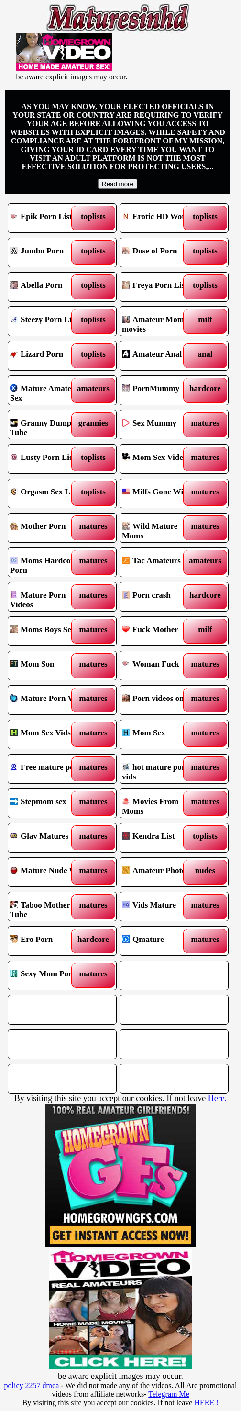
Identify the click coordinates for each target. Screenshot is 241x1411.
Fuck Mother (161, 631)
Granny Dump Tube (49, 424)
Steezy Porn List (49, 321)
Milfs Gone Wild (161, 493)
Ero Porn (49, 941)
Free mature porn (49, 768)
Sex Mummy (161, 424)
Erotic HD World (161, 218)
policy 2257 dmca (31, 1385)
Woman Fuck (161, 665)
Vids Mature (161, 906)
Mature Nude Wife (49, 872)
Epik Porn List (49, 218)
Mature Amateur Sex (49, 390)
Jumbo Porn (49, 252)
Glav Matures (49, 837)
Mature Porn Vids (49, 700)
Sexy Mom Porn (49, 975)
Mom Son (49, 665)
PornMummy (161, 390)
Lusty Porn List (49, 459)
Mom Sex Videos (161, 459)
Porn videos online (161, 700)
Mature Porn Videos (49, 596)
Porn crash (161, 596)
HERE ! (206, 1403)
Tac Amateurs (161, 562)
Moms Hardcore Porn (49, 562)
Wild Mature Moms (161, 527)
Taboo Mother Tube (49, 906)
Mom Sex (161, 734)
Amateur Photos (161, 872)
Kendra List (161, 837)
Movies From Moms (161, 803)
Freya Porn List (161, 286)
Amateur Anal (161, 355)
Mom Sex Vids (49, 734)
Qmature (161, 941)
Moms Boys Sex (49, 631)
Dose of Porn (161, 252)
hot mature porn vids (161, 768)
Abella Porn (49, 286)
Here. (217, 1098)
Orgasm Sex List (49, 493)
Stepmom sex (49, 803)
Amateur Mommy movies (161, 321)
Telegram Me (168, 1394)
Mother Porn (49, 527)
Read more (117, 183)
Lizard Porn (49, 355)
